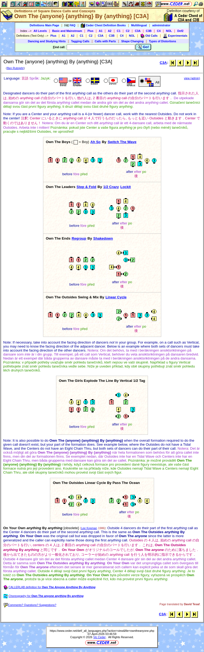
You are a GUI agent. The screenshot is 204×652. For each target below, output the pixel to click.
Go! (143, 47)
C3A (138, 30)
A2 (110, 30)
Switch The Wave (122, 142)
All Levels (40, 30)
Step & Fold (86, 187)
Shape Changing (132, 41)
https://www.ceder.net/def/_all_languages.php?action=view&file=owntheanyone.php (102, 630)
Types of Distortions (162, 41)
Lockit (125, 187)
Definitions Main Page (44, 25)
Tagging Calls (80, 41)
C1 (119, 30)
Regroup (79, 238)
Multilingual (139, 25)
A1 (101, 30)
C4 (159, 30)
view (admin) (192, 78)
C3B (148, 30)
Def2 (180, 30)
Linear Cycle (115, 297)
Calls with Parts (105, 41)
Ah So (95, 142)
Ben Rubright (15, 68)
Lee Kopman (89, 528)
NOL (169, 30)
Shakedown (103, 238)
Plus (90, 30)
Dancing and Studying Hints (47, 41)
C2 (128, 30)
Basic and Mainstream (67, 30)
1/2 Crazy (111, 187)
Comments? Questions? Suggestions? (30, 605)
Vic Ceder (99, 637)
